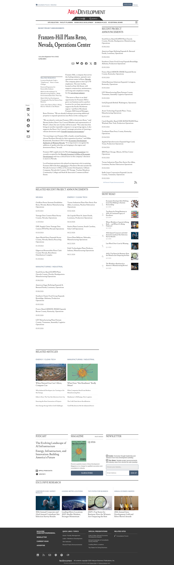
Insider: (121, 457)
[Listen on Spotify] (52, 474)
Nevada (88, 79)
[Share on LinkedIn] (29, 109)
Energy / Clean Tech (77, 197)
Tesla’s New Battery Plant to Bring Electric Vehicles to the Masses (51, 106)
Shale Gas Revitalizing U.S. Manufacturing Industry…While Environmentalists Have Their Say (51, 93)
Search (93, 18)
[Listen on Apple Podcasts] (52, 470)
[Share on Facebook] (29, 120)
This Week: (121, 461)
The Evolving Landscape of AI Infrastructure (51, 444)
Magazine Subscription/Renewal (46, 532)
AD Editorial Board (115, 22)
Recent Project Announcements (51, 28)
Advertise (54, 5)
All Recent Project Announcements (113, 182)
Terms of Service (103, 563)
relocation (64, 165)
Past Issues (99, 436)
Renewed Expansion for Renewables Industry (48, 88)
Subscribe (128, 4)
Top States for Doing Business (98, 547)
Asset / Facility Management (71, 535)
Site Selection (67, 541)
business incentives (78, 152)
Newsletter (42, 537)
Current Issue (43, 541)
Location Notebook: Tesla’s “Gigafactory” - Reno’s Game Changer (50, 82)
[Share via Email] (29, 137)
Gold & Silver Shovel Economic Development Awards (98, 536)
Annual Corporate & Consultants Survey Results (99, 540)
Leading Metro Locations (96, 544)
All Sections (136, 22)
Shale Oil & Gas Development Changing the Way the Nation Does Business (51, 100)
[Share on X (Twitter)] (29, 115)
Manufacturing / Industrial (49, 267)
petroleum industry (78, 93)
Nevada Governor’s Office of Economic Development (66, 155)
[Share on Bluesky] (29, 131)
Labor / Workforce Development (72, 538)
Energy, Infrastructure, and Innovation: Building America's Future (51, 454)
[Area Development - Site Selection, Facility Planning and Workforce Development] (87, 11)
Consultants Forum (43, 5)
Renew (135, 5)
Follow (81, 18)
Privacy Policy (93, 563)
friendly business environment (72, 131)
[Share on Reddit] (29, 126)
